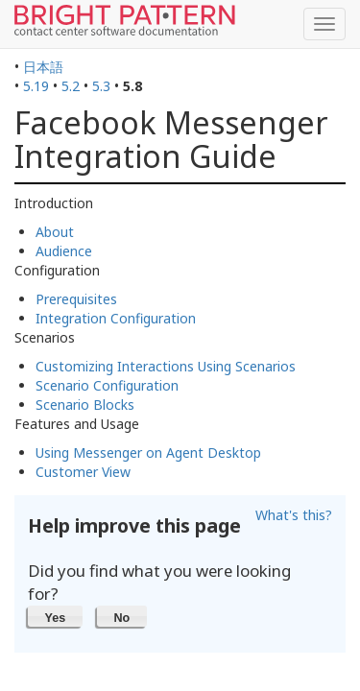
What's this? (293, 515)
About (55, 232)
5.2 (70, 86)
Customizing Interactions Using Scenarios (166, 366)
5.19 (36, 86)
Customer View (83, 472)
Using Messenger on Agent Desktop (148, 452)
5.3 (101, 86)
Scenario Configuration (107, 385)
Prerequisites (76, 299)
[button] (55, 616)
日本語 (43, 67)
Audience (64, 251)
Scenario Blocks (85, 404)
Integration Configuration (116, 318)
